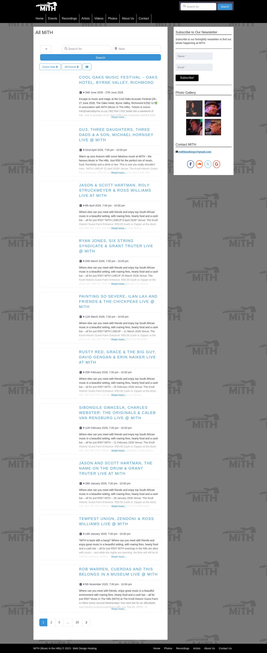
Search (226, 6)
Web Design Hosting (84, 648)
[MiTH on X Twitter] (208, 164)
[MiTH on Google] (216, 164)
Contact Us (225, 648)
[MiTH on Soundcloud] (199, 164)
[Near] (136, 49)
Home (40, 18)
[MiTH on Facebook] (190, 164)
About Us (128, 18)
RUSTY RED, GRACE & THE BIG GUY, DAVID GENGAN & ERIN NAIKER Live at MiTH (117, 357)
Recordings (69, 18)
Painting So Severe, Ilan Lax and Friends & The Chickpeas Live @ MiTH (118, 301)
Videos (98, 18)
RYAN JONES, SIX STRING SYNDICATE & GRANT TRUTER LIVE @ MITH (116, 246)
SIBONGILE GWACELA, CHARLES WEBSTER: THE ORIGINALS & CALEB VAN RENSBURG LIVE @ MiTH (117, 412)
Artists (86, 18)
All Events (72, 66)
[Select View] (87, 67)
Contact (144, 18)
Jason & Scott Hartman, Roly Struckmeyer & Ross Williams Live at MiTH (115, 190)
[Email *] (194, 67)
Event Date (50, 66)
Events (52, 18)
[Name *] (194, 56)
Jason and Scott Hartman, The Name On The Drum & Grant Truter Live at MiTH (116, 468)
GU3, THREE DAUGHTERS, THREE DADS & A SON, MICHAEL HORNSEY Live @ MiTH (116, 134)
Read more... (118, 117)
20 (77, 622)
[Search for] (198, 6)
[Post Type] (45, 49)
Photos (112, 18)
